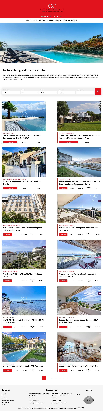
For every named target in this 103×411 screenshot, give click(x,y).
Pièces (42, 89)
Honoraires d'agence (51, 408)
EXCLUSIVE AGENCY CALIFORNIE (62, 394)
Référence (80, 89)
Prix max (61, 89)
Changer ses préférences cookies (67, 408)
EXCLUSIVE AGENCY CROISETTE (39, 394)
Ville (23, 89)
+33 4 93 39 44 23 (34, 401)
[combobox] (11, 92)
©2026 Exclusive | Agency (25, 408)
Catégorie (6, 89)
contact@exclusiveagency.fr (37, 403)
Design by (81, 408)
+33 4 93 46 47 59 (56, 401)
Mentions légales (39, 408)
